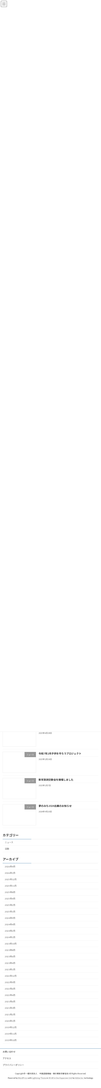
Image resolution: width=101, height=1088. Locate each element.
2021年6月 (10, 1006)
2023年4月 (10, 967)
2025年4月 (10, 903)
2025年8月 (10, 896)
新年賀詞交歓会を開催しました (56, 783)
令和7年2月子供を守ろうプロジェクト (60, 757)
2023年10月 (11, 948)
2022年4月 (10, 999)
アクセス (7, 1062)
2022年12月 (11, 980)
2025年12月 (11, 883)
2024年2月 (10, 935)
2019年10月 (11, 1044)
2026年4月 (10, 871)
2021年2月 (10, 1018)
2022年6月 (10, 993)
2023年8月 (10, 954)
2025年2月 (10, 909)
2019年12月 (11, 1031)
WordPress (23, 1082)
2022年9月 (10, 986)
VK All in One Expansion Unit (60, 1082)
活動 (7, 853)
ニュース (9, 846)
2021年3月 (10, 1012)
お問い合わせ (9, 1056)
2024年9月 (10, 922)
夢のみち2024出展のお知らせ (55, 810)
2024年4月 (10, 928)
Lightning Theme (39, 1082)
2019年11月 (11, 1038)
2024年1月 (10, 941)
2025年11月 (11, 890)
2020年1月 (10, 1025)
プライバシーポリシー (13, 1069)
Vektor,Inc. (79, 1082)
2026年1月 (10, 877)
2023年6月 (10, 961)
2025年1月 (10, 916)
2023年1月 (10, 973)
